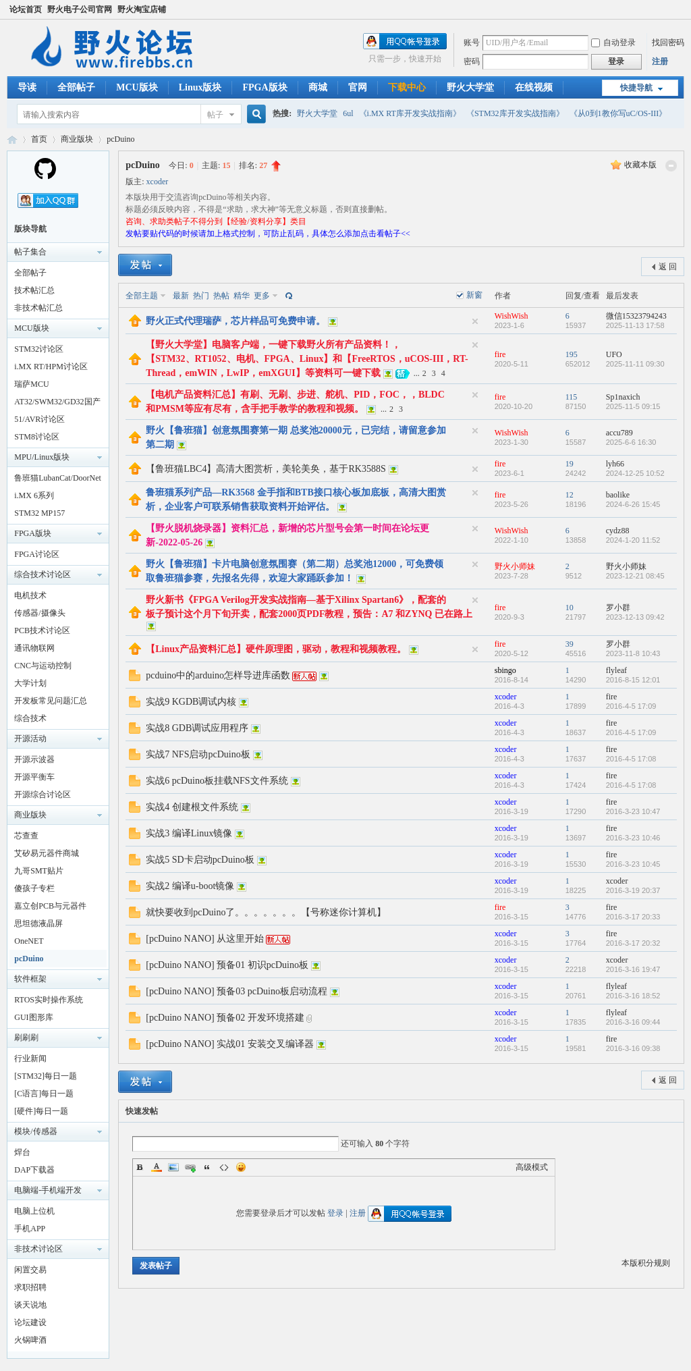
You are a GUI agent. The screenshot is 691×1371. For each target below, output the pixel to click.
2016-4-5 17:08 (631, 759)
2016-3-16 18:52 (633, 996)
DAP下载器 (34, 1170)
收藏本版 (640, 164)
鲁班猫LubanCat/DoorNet (57, 478)
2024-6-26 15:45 (633, 504)
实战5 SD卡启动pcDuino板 (200, 860)
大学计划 (30, 683)
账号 (472, 42)
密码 (472, 61)
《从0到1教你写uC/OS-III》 (618, 113)
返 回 (668, 266)
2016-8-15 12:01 (633, 680)
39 (569, 644)
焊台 (22, 1152)
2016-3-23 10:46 (633, 838)
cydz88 (618, 530)
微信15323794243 (636, 316)
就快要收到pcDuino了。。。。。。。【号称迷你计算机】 (266, 912)
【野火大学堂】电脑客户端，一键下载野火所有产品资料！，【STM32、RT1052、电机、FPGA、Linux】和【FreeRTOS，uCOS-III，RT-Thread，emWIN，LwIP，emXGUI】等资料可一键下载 (307, 359)
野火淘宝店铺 (141, 9)
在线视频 (534, 87)
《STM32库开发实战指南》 (515, 113)
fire (500, 354)
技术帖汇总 (34, 290)
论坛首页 (25, 9)
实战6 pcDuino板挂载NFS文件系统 (216, 781)
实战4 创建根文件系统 (192, 807)
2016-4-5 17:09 (631, 706)
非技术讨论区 (38, 1249)
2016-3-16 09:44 (633, 1022)
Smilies (241, 1167)
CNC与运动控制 (43, 665)
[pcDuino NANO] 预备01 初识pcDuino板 (227, 965)
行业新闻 (30, 1058)
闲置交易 (30, 1269)
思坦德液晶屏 (38, 923)
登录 (335, 1213)
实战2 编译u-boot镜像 (190, 886)
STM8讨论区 (36, 436)
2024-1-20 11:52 (633, 540)
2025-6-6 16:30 (631, 442)
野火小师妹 (515, 566)
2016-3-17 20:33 (633, 917)
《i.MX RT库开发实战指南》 (410, 113)
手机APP (29, 1228)
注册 (660, 61)
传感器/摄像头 (39, 613)
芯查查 (26, 835)
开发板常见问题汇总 (50, 700)
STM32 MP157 (39, 513)
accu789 (619, 432)
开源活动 (30, 738)
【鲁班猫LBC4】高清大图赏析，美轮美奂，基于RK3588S (265, 469)
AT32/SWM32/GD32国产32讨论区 (57, 403)
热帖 (221, 295)
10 (569, 607)
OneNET (28, 941)
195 (571, 354)
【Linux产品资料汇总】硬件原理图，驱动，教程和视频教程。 (276, 649)
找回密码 (668, 42)
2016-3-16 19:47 (633, 969)
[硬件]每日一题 (41, 1111)
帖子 (215, 114)
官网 (357, 87)
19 (569, 463)
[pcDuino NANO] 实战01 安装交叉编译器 (229, 1044)
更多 (262, 295)
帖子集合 (30, 252)
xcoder (157, 181)
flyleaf (616, 670)
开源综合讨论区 (42, 794)
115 (571, 397)
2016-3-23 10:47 (633, 811)
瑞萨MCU (31, 384)
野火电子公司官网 (79, 9)
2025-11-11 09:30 (635, 364)
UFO (614, 354)
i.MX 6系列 (34, 495)
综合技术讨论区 (42, 574)
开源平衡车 (34, 777)
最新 (181, 295)
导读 (27, 87)
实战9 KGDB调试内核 (191, 702)
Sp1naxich (623, 397)
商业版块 (77, 139)
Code (224, 1167)
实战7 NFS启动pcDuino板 (198, 754)
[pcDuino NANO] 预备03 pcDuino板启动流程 (236, 991)
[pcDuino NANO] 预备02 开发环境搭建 (225, 1018)
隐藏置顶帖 (475, 321)
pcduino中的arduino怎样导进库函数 (218, 675)
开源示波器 (34, 759)
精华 (241, 295)
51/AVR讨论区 (39, 419)
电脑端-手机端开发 (48, 1190)
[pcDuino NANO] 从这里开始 (205, 939)
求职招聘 (30, 1287)
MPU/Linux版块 (42, 457)
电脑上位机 (34, 1211)
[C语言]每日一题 (44, 1093)
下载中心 (407, 87)
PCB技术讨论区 (42, 630)
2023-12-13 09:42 (635, 617)
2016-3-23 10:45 (633, 864)
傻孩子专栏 (34, 888)
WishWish (511, 316)
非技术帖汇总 (38, 308)
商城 (317, 87)
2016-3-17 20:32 (633, 943)
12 (569, 495)
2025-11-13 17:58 (635, 325)
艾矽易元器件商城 (46, 853)
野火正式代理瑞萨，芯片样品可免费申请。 (235, 321)
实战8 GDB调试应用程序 (197, 728)
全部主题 (142, 295)
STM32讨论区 (38, 349)
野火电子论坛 (12, 139)
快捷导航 (636, 87)
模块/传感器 (35, 1131)
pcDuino (120, 139)
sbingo (505, 670)
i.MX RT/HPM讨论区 (51, 366)
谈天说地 (30, 1305)
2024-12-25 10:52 (635, 473)
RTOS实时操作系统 (48, 999)
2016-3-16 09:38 (633, 1048)
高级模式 (532, 1167)
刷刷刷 (26, 1037)
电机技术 (30, 595)
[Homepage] (45, 177)
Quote (207, 1167)
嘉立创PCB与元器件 (50, 906)
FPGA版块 (264, 87)
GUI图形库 (33, 1017)
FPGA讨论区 (36, 554)
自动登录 (613, 42)
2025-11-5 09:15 (633, 406)
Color (156, 1167)
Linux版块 (200, 87)
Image (173, 1167)
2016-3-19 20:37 (633, 890)
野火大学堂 (470, 87)
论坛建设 (30, 1322)
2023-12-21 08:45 (635, 576)
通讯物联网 (34, 648)
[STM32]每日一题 (45, 1076)
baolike (618, 495)
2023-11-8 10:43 (633, 653)
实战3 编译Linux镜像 (189, 833)
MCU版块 (136, 87)
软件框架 (30, 979)
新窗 (474, 295)
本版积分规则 (645, 1263)
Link (190, 1167)
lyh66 (615, 463)
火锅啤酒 (30, 1340)
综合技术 (30, 718)
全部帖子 (76, 87)
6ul (348, 113)
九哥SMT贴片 (38, 871)
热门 (201, 295)
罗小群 (618, 607)
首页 (39, 139)
